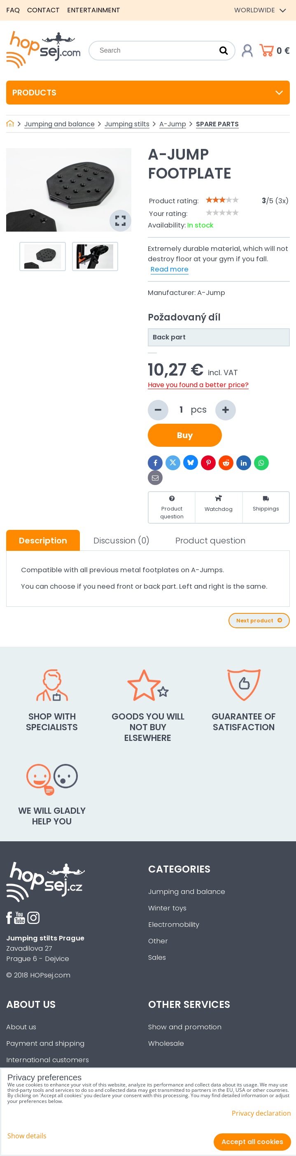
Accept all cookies (252, 1142)
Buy (185, 435)
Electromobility (173, 924)
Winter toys (167, 908)
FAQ (13, 10)
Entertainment (93, 10)
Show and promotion (184, 1027)
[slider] (222, 200)
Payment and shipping (45, 1043)
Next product (259, 620)
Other (158, 941)
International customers (47, 1060)
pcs (192, 410)
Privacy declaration (261, 1113)
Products (148, 92)
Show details (27, 1136)
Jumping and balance (186, 891)
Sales (157, 957)
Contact (43, 10)
